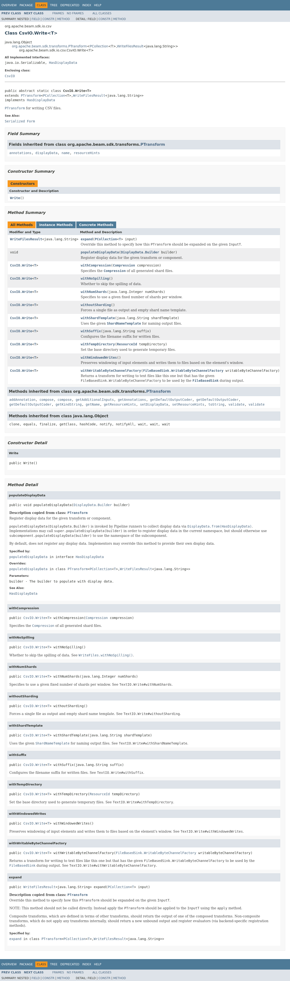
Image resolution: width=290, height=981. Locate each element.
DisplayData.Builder (140, 252)
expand (87, 239)
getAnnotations (132, 400)
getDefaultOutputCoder (171, 400)
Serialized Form (20, 121)
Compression (124, 265)
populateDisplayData (100, 252)
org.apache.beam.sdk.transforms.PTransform (49, 46)
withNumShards (94, 292)
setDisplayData (154, 404)
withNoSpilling (95, 278)
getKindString (69, 404)
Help (97, 5)
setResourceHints (188, 404)
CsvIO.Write (21, 265)
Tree (53, 5)
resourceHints (87, 153)
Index (86, 5)
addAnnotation (22, 400)
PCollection (99, 46)
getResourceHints (120, 404)
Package (26, 5)
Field (35, 19)
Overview (9, 5)
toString (216, 404)
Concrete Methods (96, 225)
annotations (20, 153)
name (66, 153)
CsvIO (10, 76)
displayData (47, 153)
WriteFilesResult (130, 46)
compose (46, 400)
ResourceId (127, 344)
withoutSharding (96, 305)
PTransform (31, 95)
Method (63, 19)
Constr (48, 19)
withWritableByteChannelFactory (111, 370)
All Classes (102, 13)
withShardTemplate (98, 318)
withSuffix (91, 331)
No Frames (75, 13)
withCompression (96, 265)
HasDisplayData (63, 63)
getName (93, 404)
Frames (58, 13)
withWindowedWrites (99, 357)
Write (15, 198)
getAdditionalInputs (95, 400)
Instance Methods (55, 225)
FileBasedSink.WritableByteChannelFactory (183, 370)
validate (236, 404)
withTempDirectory (98, 344)
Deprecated (69, 5)
